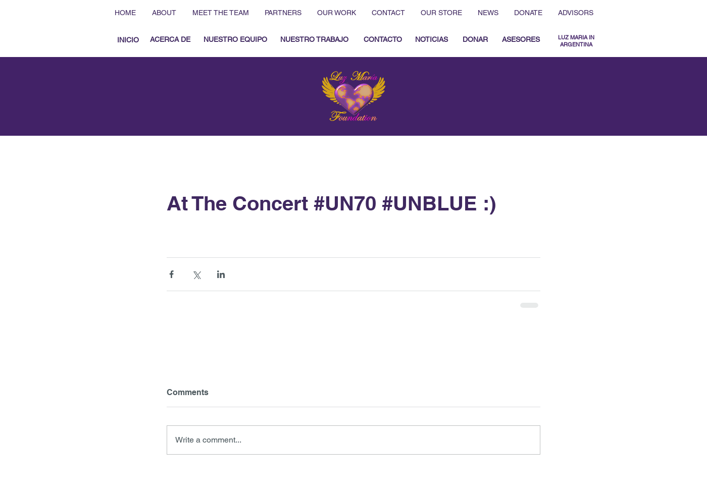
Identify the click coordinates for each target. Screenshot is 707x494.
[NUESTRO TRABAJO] (314, 39)
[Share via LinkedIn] (221, 274)
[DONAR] (474, 39)
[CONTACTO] (382, 39)
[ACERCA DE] (170, 39)
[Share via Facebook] (171, 274)
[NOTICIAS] (431, 39)
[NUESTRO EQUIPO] (235, 39)
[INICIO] (127, 40)
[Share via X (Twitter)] (196, 274)
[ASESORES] (520, 39)
